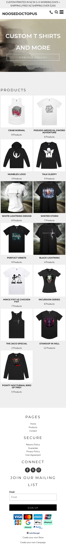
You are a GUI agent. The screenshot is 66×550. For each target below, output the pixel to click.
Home (33, 423)
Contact (33, 430)
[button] (56, 12)
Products (33, 427)
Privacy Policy (33, 451)
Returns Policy (33, 444)
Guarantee (33, 448)
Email (12, 492)
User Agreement (33, 455)
